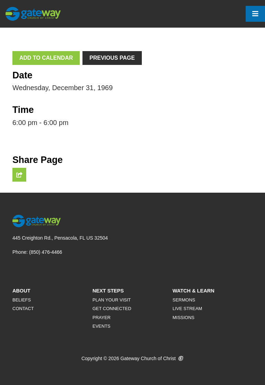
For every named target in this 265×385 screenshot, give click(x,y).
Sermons (184, 299)
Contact (23, 308)
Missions (184, 317)
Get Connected (111, 308)
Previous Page (112, 58)
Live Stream (187, 308)
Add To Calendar (46, 58)
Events (101, 326)
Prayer (101, 317)
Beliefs (21, 299)
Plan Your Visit (111, 299)
